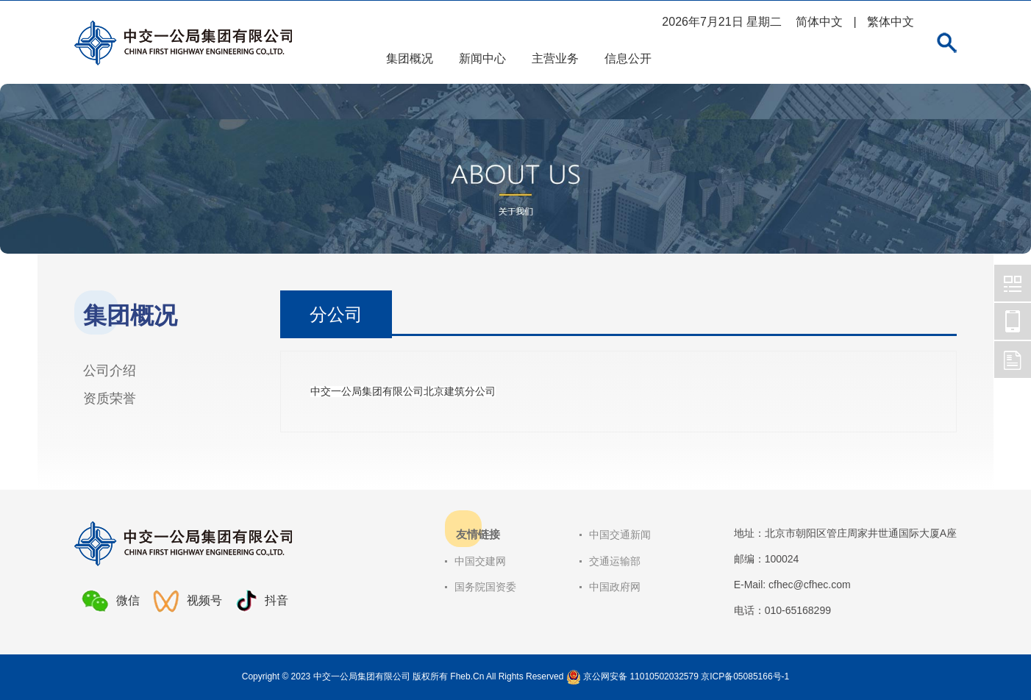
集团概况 (409, 58)
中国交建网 (480, 561)
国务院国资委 (485, 587)
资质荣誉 (109, 398)
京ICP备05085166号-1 (745, 676)
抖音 (261, 601)
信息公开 (628, 58)
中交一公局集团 (1012, 283)
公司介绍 (109, 370)
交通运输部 (615, 561)
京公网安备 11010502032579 (641, 676)
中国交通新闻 (620, 534)
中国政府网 (615, 587)
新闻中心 (482, 58)
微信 (111, 600)
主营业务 (555, 58)
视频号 (187, 601)
